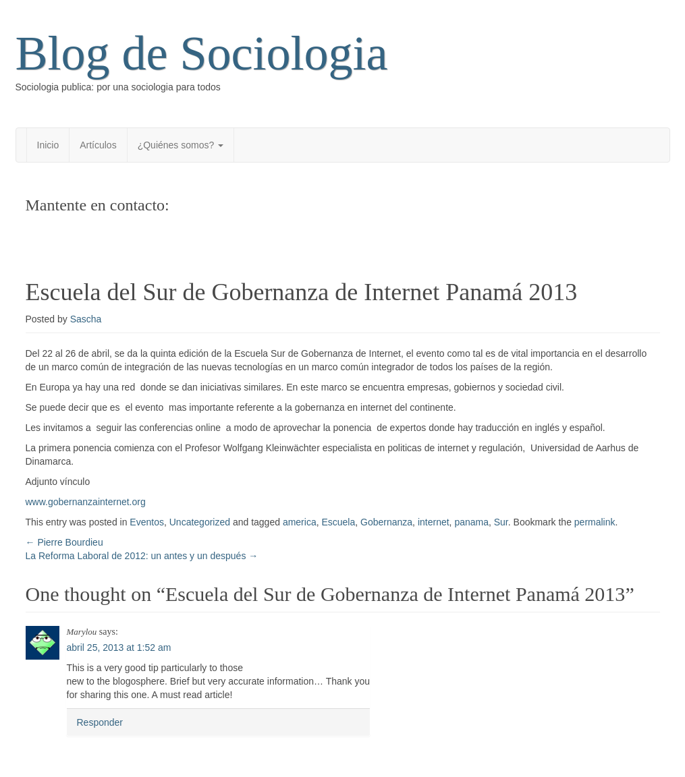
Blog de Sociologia (202, 53)
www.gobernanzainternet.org (86, 501)
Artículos (98, 145)
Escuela (338, 522)
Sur (501, 522)
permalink (594, 522)
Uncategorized (199, 522)
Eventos (147, 522)
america (300, 522)
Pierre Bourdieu (64, 542)
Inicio (48, 145)
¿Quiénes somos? (181, 145)
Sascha (86, 319)
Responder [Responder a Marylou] (100, 722)
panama (471, 522)
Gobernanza (386, 522)
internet (433, 522)
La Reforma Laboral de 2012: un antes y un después (142, 555)
